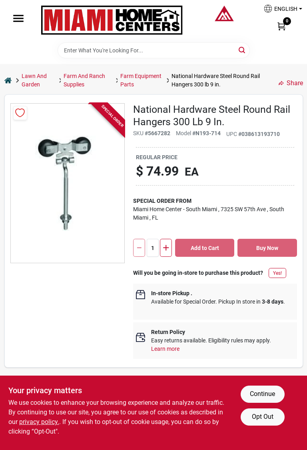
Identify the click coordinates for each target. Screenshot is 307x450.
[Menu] (18, 18)
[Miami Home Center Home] (112, 21)
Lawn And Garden (34, 80)
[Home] (8, 80)
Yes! (277, 273)
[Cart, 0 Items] (281, 26)
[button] (280, 11)
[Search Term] (154, 50)
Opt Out (262, 416)
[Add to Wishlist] (20, 113)
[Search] (242, 49)
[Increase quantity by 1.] (166, 248)
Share (291, 83)
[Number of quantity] (153, 248)
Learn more (165, 349)
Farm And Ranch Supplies (84, 80)
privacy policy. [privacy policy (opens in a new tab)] (39, 422)
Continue (262, 394)
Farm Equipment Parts (140, 80)
